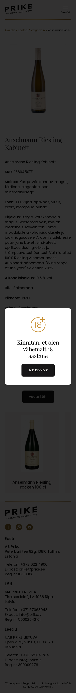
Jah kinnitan (38, 370)
